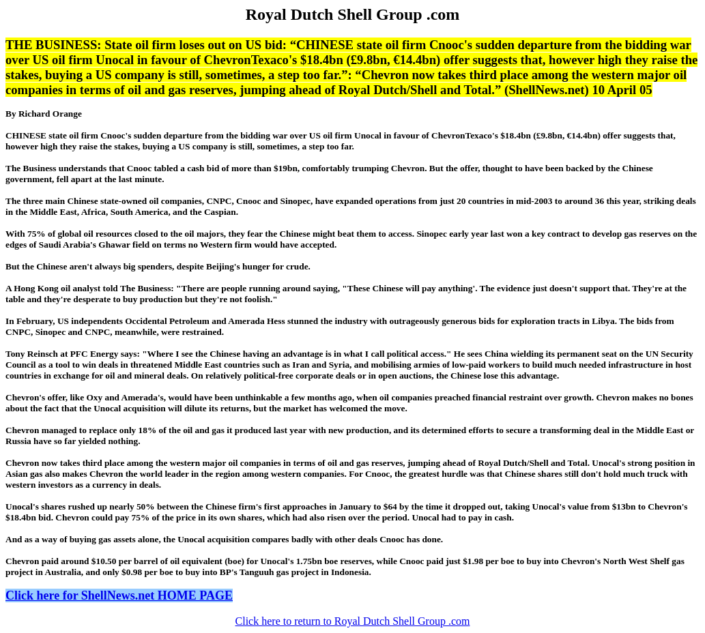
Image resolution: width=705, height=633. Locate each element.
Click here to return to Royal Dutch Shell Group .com (352, 621)
